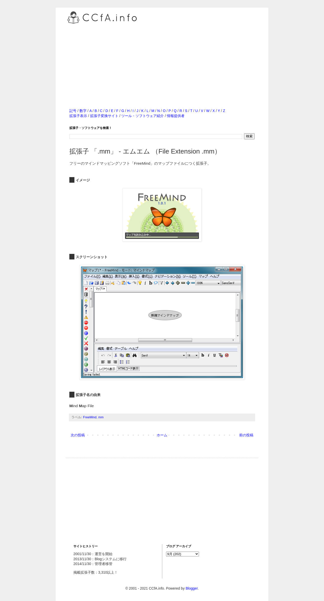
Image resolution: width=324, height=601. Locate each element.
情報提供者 (176, 116)
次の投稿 (78, 435)
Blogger (191, 588)
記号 (72, 111)
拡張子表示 (78, 116)
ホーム (162, 435)
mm (101, 417)
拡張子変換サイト (104, 116)
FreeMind (89, 417)
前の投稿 (246, 435)
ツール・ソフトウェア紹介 (142, 116)
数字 (83, 111)
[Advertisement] (162, 60)
